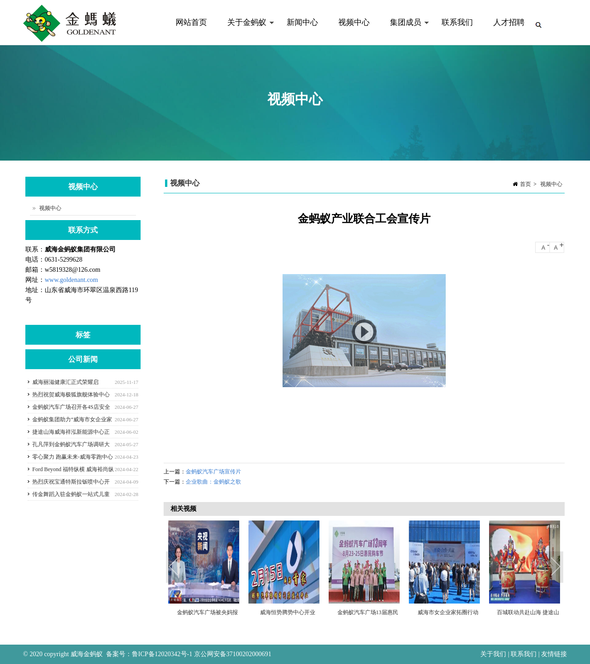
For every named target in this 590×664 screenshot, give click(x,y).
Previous (175, 567)
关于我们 (494, 654)
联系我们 (457, 22)
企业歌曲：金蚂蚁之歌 (213, 482)
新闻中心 (302, 22)
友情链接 (554, 654)
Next (555, 567)
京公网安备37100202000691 (232, 654)
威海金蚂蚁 (87, 654)
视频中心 (354, 22)
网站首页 (191, 22)
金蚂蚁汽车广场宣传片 (213, 471)
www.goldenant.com (71, 279)
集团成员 (404, 31)
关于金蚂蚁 (245, 31)
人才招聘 (509, 22)
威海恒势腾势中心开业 (287, 612)
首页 (525, 184)
